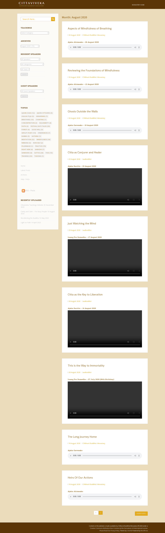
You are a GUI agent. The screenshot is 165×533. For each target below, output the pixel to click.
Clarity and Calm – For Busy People (34, 211)
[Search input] (37, 19)
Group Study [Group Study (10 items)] (29, 133)
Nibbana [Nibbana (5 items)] (26, 143)
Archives (24, 175)
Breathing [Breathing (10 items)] (28, 120)
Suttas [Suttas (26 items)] (38, 153)
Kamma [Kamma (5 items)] (26, 136)
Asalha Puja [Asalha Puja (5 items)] (28, 116)
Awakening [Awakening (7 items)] (42, 116)
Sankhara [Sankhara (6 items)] (27, 153)
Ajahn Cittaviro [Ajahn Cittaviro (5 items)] (44, 113)
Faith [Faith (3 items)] (25, 126)
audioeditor (87, 159)
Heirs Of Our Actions (80, 477)
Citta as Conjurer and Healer (85, 152)
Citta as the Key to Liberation (85, 294)
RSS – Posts (28, 190)
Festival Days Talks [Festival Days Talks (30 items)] (40, 126)
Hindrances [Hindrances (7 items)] (44, 133)
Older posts (141, 513)
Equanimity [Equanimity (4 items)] (45, 123)
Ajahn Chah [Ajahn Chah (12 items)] (28, 113)
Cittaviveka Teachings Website (32, 205)
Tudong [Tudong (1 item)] (39, 156)
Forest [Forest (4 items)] (26, 130)
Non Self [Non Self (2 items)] (38, 143)
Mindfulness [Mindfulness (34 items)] (43, 140)
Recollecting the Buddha (30, 218)
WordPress (144, 531)
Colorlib (129, 531)
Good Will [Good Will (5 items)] (37, 130)
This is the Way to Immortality (86, 365)
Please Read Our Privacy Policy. (110, 531)
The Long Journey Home (82, 436)
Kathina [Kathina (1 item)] (36, 136)
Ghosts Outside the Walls (83, 111)
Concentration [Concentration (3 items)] (29, 123)
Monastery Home (138, 5)
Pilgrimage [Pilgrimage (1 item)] (27, 146)
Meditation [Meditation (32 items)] (28, 140)
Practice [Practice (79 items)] (40, 146)
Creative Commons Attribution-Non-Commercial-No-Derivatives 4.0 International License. (119, 528)
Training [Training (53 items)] (27, 156)
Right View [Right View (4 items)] (27, 149)
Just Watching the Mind (82, 223)
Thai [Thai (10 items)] (49, 153)
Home (23, 166)
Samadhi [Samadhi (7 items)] (39, 149)
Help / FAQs (25, 179)
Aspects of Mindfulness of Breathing (90, 28)
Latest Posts (25, 170)
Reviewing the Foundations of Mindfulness (94, 70)
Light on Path (26, 222)
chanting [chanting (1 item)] (41, 120)
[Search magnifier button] (53, 19)
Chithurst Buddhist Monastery (94, 35)
